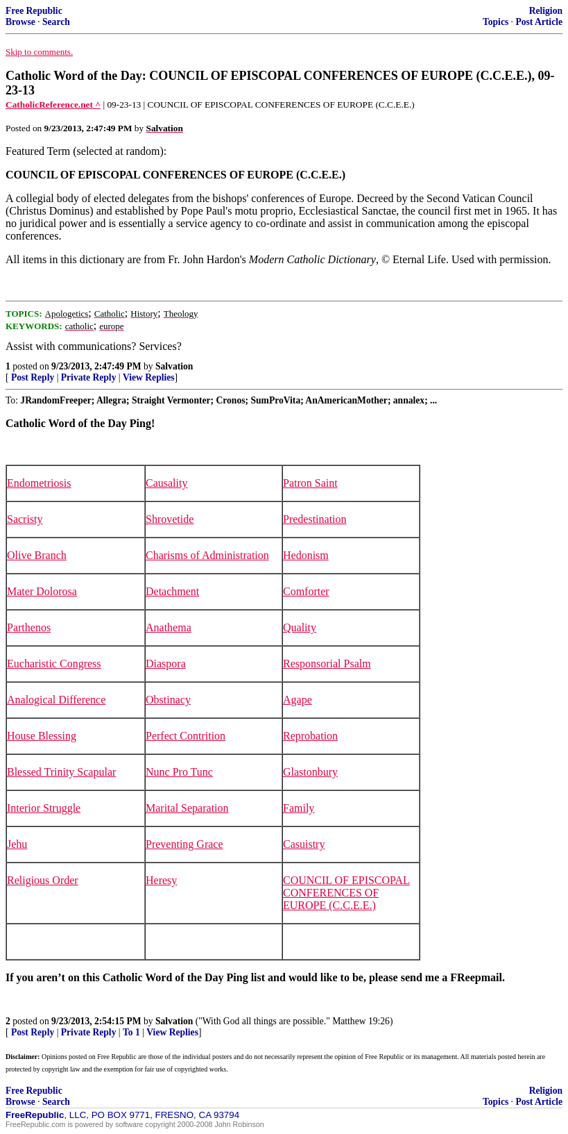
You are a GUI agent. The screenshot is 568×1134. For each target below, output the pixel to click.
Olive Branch (37, 555)
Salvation (174, 366)
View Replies (149, 377)
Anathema (168, 627)
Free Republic (34, 11)
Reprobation (310, 736)
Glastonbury (310, 772)
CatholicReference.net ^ (53, 104)
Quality (299, 627)
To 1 (131, 1032)
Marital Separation (187, 808)
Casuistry (304, 844)
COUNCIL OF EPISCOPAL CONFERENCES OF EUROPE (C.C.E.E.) (346, 892)
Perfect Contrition (185, 736)
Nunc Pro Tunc (179, 772)
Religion (545, 11)
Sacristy (25, 519)
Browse (20, 22)
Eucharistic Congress (54, 663)
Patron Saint (310, 483)
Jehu (17, 844)
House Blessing (41, 736)
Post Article (538, 22)
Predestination (315, 519)
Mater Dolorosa (42, 591)
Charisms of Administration (207, 555)
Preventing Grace (184, 844)
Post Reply (32, 377)
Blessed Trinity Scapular (61, 772)
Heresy (161, 880)
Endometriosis (39, 483)
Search (56, 22)
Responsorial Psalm (327, 663)
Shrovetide (169, 519)
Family (298, 808)
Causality (166, 483)
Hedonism (306, 555)
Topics (495, 22)
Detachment (172, 591)
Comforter (306, 591)
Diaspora (166, 663)
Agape (297, 700)
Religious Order (42, 880)
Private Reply (89, 377)
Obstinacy (168, 700)
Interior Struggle (43, 808)
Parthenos (29, 627)
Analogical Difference (56, 700)
